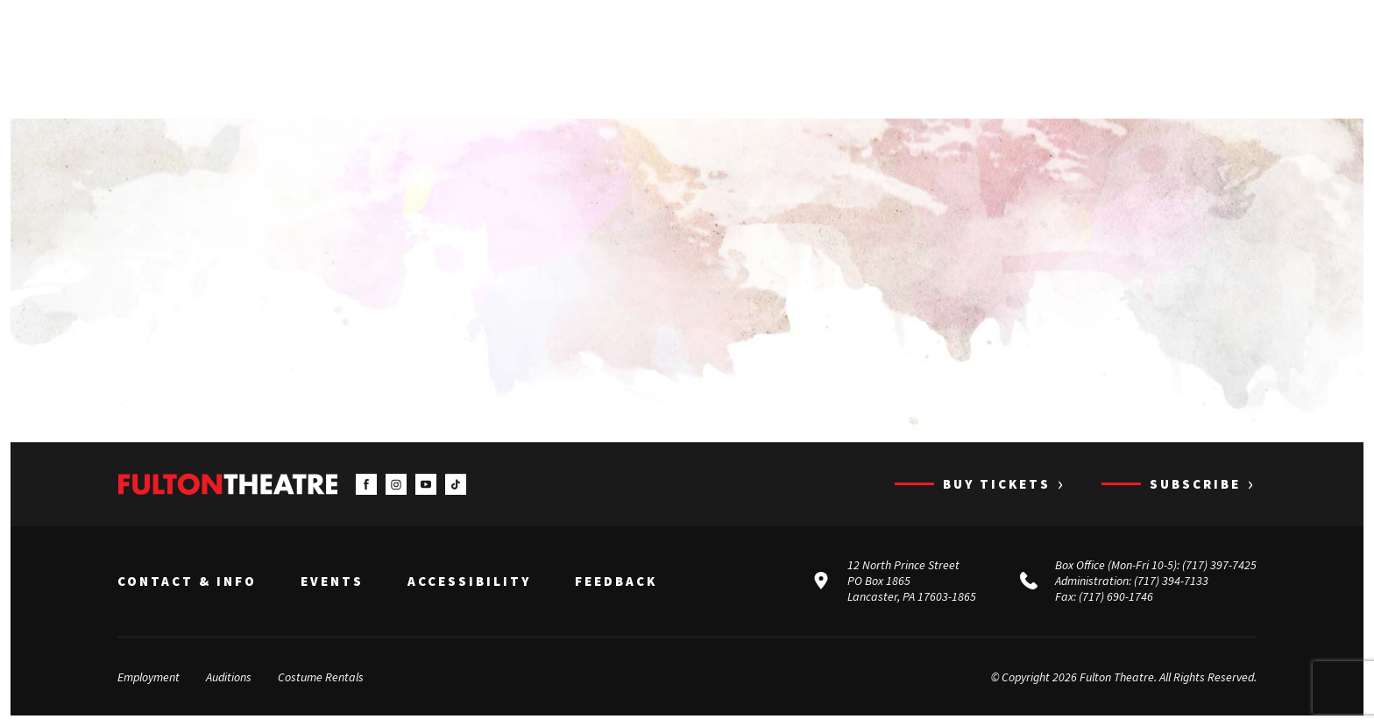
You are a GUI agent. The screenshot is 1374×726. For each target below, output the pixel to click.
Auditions (228, 677)
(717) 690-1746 (1116, 596)
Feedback (616, 581)
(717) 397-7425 (1219, 565)
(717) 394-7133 (1171, 581)
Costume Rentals (321, 677)
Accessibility (469, 581)
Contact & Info (187, 581)
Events (332, 581)
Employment (148, 677)
